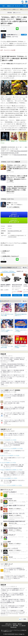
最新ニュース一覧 (24, 9)
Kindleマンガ (20, 271)
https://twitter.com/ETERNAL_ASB (15, 230)
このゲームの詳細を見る (14, 207)
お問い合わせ (8, 623)
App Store (14, 214)
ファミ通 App (6, 2)
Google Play (14, 220)
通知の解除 (15, 625)
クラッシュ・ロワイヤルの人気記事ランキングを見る (11, 485)
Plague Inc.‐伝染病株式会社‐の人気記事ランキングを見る (11, 469)
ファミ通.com (22, 625)
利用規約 (15, 623)
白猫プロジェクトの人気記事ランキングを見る (10, 455)
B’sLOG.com (14, 627)
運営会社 (20, 623)
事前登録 (10, 12)
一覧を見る (24, 267)
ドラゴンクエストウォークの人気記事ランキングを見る (12, 448)
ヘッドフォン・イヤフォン (8, 271)
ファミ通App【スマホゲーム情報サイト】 (10, 9)
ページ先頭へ (24, 619)
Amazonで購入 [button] (5, 295)
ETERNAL (3, 252)
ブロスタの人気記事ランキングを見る (8, 462)
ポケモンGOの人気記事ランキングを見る (9, 478)
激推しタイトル (16, 12)
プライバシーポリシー (7, 625)
